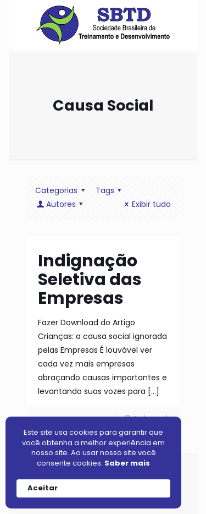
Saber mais (127, 463)
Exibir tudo (146, 204)
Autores (60, 204)
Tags (110, 190)
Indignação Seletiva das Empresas (90, 279)
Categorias (61, 190)
